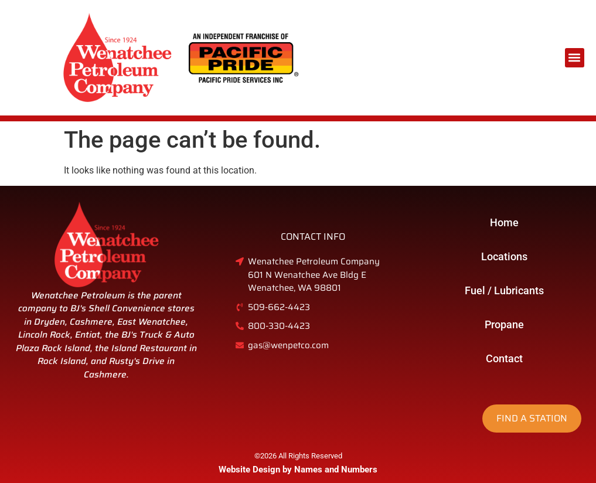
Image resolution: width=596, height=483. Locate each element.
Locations (504, 256)
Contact (504, 358)
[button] (574, 57)
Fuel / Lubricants (504, 290)
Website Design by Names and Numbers (298, 469)
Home (504, 222)
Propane (504, 324)
